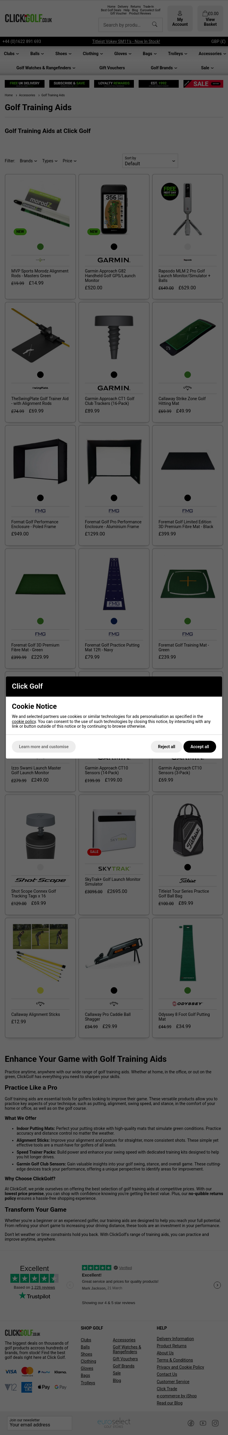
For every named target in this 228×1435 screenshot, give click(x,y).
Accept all (200, 746)
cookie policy (24, 721)
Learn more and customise (44, 746)
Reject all (166, 746)
